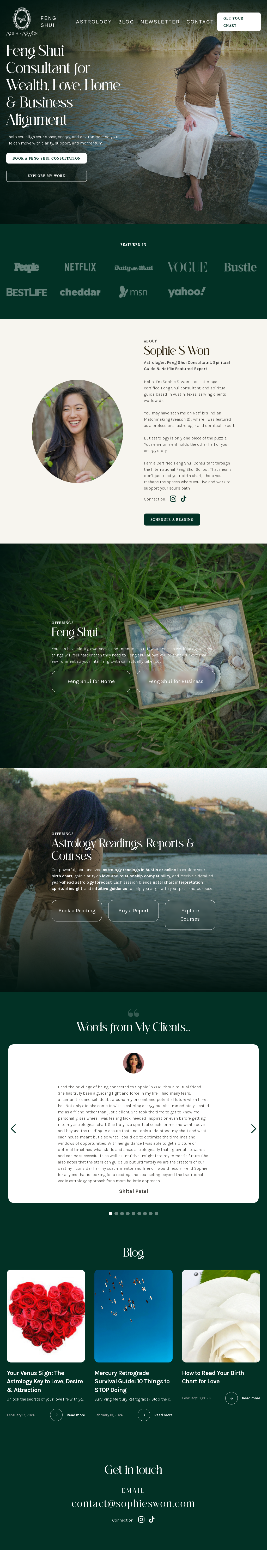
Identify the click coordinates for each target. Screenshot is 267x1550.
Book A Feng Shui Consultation (47, 158)
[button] (13, 1129)
